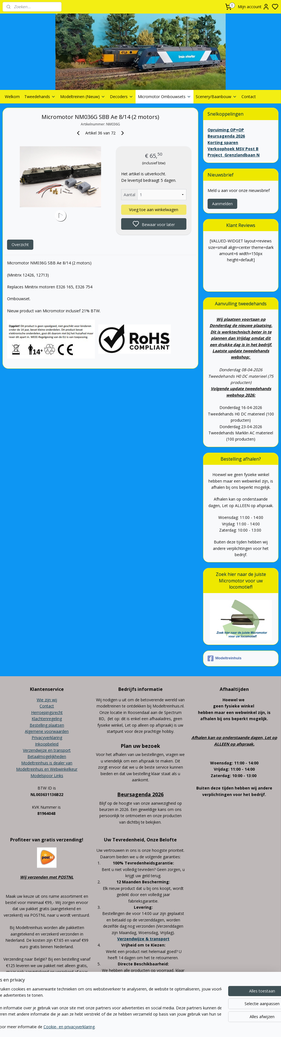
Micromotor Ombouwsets (164, 96)
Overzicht (20, 244)
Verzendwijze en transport (47, 750)
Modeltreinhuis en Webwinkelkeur (46, 769)
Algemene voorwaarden (47, 731)
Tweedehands (40, 96)
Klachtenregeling (47, 718)
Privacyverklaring (47, 737)
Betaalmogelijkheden (46, 756)
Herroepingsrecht (47, 712)
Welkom (12, 96)
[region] (103, 1008)
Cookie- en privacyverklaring (90, 1027)
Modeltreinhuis (224, 658)
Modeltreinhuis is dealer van (46, 763)
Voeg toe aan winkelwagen (153, 209)
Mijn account (253, 6)
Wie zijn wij (47, 699)
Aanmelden (222, 203)
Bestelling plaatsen (47, 725)
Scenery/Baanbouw (216, 96)
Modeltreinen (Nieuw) (82, 96)
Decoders (121, 96)
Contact (248, 96)
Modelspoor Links (47, 775)
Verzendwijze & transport (143, 938)
